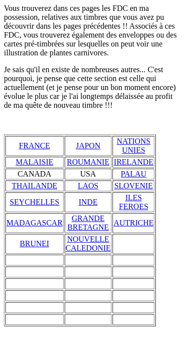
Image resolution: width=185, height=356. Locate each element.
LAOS (88, 185)
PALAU (134, 174)
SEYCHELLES (34, 202)
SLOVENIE (133, 185)
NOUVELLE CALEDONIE (88, 243)
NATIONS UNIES (133, 145)
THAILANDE (34, 185)
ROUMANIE (88, 162)
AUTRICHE (133, 223)
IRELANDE (133, 162)
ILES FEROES (133, 202)
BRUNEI (34, 243)
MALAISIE (34, 162)
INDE (87, 202)
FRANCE (34, 145)
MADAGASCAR (34, 223)
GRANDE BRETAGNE (88, 222)
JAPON (88, 145)
